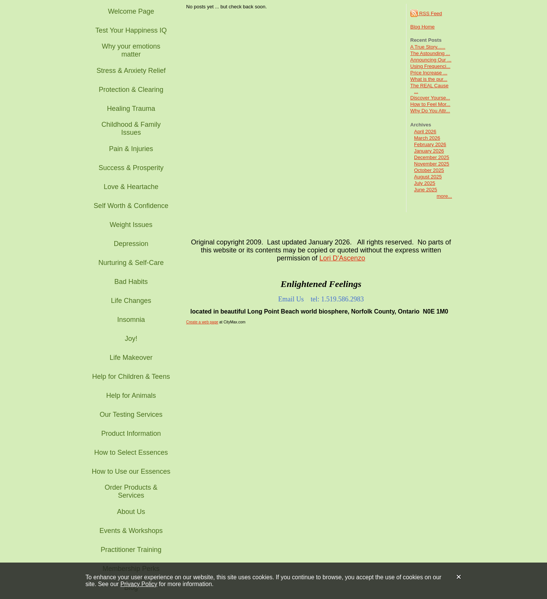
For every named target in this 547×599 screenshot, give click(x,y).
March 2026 (427, 138)
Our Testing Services (131, 414)
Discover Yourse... (430, 98)
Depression (131, 243)
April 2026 (425, 131)
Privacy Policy (138, 584)
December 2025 (431, 157)
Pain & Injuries (131, 149)
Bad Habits (131, 281)
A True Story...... (427, 47)
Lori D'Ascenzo (342, 258)
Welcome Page (131, 11)
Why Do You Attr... (430, 110)
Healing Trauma (131, 108)
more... (444, 196)
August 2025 (428, 177)
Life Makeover (130, 357)
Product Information (131, 433)
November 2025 (431, 164)
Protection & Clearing (131, 89)
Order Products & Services (130, 491)
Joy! (131, 338)
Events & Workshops (131, 530)
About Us (131, 511)
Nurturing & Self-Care (131, 262)
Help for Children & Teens (131, 376)
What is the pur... (428, 79)
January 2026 (429, 151)
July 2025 (424, 183)
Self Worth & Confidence (131, 206)
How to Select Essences (131, 452)
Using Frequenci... (430, 66)
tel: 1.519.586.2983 (337, 299)
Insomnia (131, 319)
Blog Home (422, 27)
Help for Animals (131, 395)
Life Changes (131, 300)
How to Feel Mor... (430, 104)
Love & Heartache (131, 187)
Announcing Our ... (430, 60)
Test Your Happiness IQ (131, 30)
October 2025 (429, 170)
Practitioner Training (131, 549)
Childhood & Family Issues (131, 128)
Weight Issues (131, 225)
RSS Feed (426, 13)
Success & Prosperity (130, 168)
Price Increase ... (428, 73)
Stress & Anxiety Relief (131, 70)
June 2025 (425, 189)
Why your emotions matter (131, 50)
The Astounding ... (430, 53)
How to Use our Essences (131, 471)
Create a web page (202, 322)
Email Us (291, 299)
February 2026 (430, 144)
